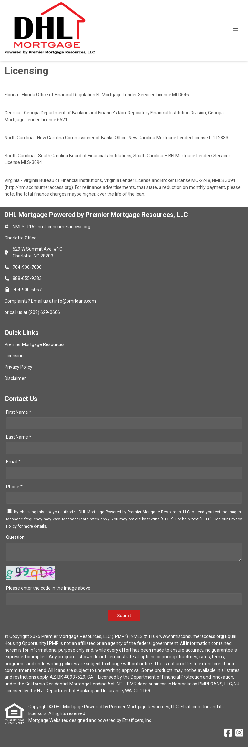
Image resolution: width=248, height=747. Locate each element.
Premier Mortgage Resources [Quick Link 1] (35, 344)
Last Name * (18, 437)
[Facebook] (228, 733)
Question (15, 537)
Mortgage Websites (48, 720)
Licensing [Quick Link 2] (14, 355)
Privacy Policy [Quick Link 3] (18, 367)
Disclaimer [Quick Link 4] (15, 378)
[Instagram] (239, 733)
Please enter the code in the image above (48, 588)
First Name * (18, 412)
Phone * (14, 486)
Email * (13, 461)
